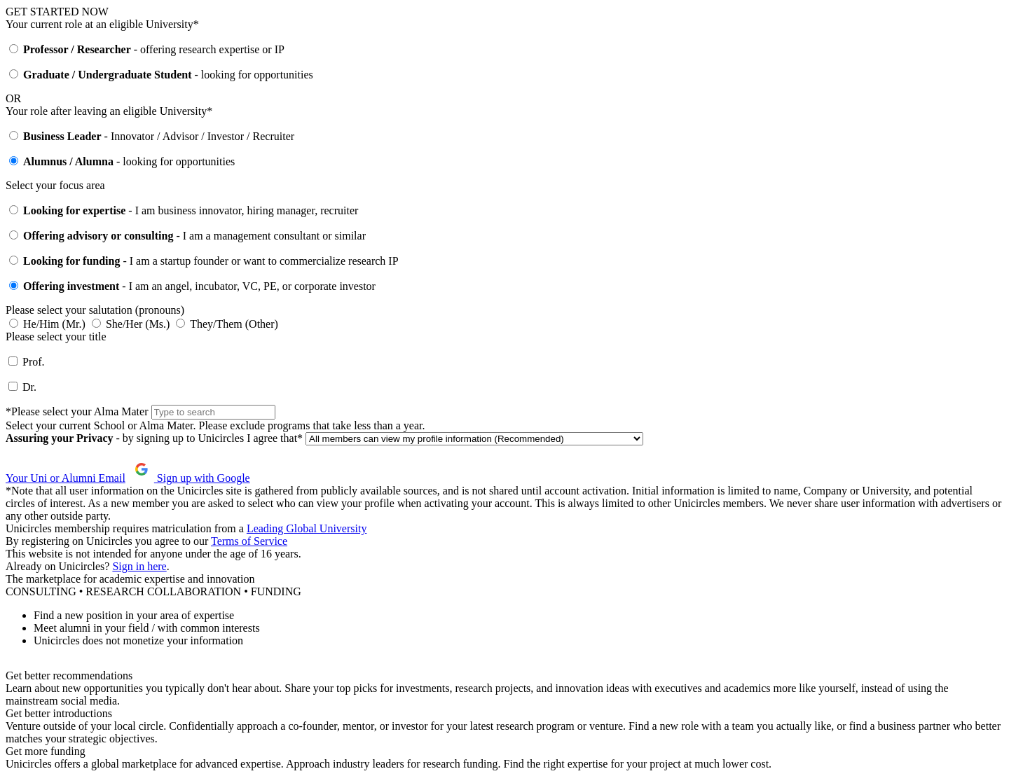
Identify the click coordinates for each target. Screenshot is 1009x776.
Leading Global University (307, 528)
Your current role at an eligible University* (102, 24)
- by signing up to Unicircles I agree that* (156, 438)
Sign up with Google (189, 478)
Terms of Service (249, 541)
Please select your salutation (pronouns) (95, 310)
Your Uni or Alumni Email (65, 478)
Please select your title (56, 336)
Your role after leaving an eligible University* (109, 111)
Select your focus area (55, 185)
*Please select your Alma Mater (77, 411)
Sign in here (139, 566)
